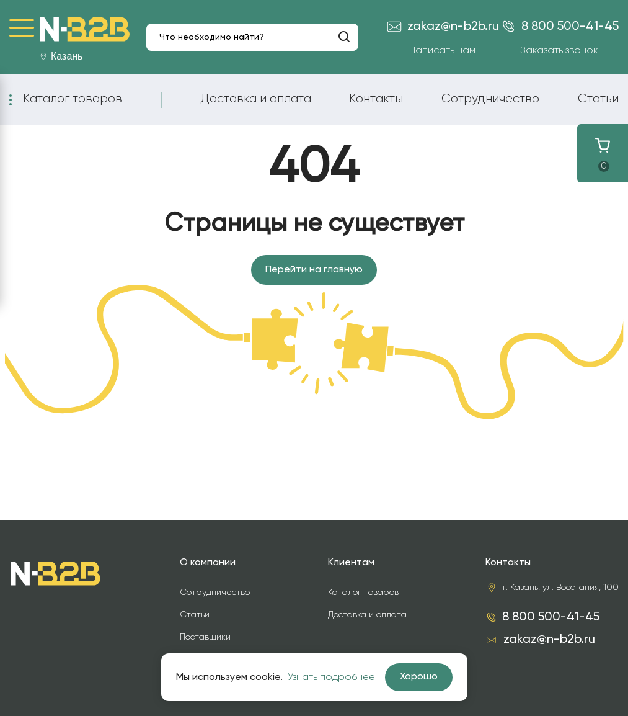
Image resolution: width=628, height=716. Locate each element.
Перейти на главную (314, 270)
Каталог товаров (72, 98)
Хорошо (419, 677)
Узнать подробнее (331, 677)
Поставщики (205, 637)
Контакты (376, 98)
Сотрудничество (490, 98)
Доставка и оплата (255, 98)
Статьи (598, 98)
